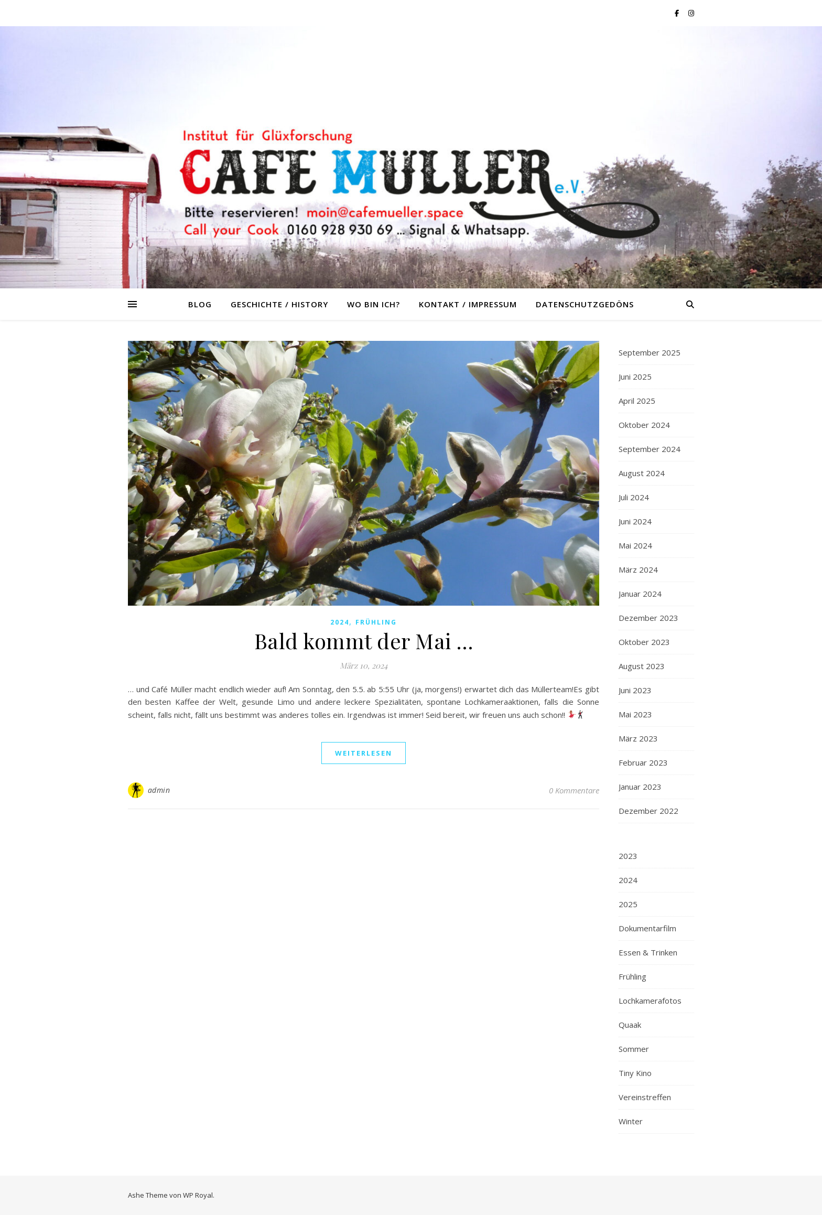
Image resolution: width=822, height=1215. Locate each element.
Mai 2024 (635, 545)
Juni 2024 (635, 521)
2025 (628, 904)
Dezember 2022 (648, 810)
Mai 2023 (635, 714)
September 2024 (649, 449)
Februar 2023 (643, 762)
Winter (631, 1121)
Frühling (376, 622)
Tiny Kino (635, 1073)
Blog (200, 304)
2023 (628, 856)
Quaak (630, 1024)
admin (159, 790)
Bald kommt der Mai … (363, 640)
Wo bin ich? (373, 304)
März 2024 (638, 569)
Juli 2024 (634, 497)
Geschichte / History (279, 304)
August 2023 (642, 666)
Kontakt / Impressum (468, 304)
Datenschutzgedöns (585, 304)
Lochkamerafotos (650, 1000)
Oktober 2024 (644, 425)
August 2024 (642, 473)
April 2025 (637, 400)
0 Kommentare (574, 790)
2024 (339, 622)
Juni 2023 (635, 690)
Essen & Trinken (648, 952)
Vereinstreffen (645, 1097)
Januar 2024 (640, 593)
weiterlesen (363, 753)
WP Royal (198, 1195)
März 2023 (638, 738)
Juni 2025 (635, 376)
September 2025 (649, 352)
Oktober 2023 (644, 642)
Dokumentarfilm (647, 928)
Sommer (634, 1049)
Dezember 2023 (648, 617)
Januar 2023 (640, 786)
